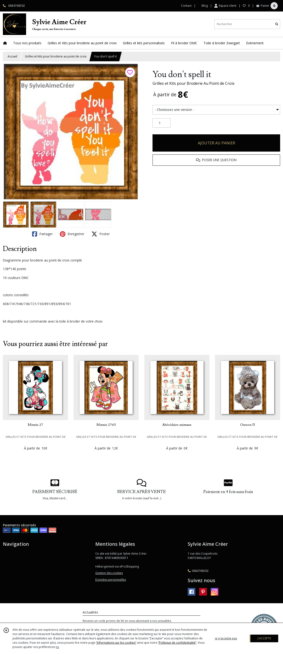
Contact (186, 6)
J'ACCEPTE (264, 638)
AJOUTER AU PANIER (216, 143)
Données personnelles (110, 580)
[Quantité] (161, 123)
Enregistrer (72, 234)
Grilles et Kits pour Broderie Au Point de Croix (193, 83)
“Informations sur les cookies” (116, 643)
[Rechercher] (277, 24)
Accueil (12, 56)
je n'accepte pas (226, 638)
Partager (42, 234)
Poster (100, 234)
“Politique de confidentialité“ (177, 643)
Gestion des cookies (109, 573)
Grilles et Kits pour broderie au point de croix (55, 56)
